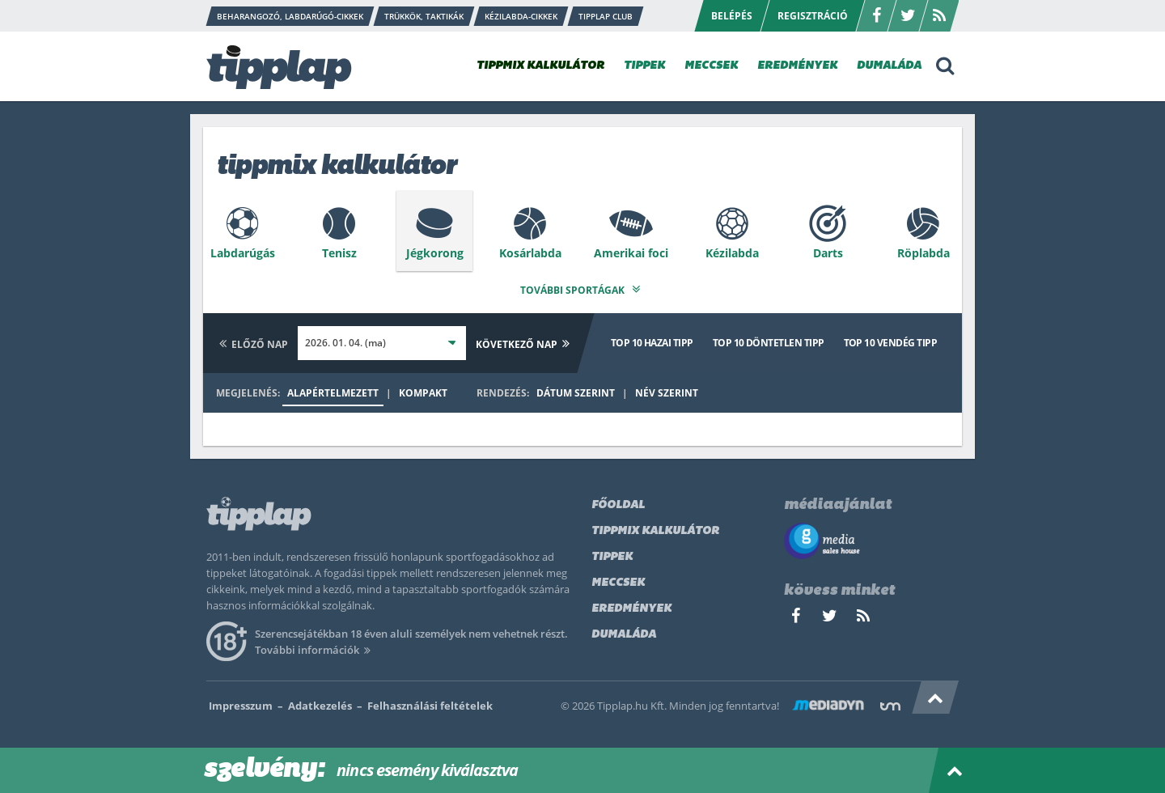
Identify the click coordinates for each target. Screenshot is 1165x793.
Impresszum (241, 703)
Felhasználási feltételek (430, 703)
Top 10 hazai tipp (652, 340)
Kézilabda (732, 253)
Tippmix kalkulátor (655, 529)
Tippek (612, 555)
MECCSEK (711, 66)
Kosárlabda (530, 253)
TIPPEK (644, 66)
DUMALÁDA (889, 66)
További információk (315, 647)
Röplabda (923, 253)
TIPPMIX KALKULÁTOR (540, 66)
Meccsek (618, 581)
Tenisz (339, 253)
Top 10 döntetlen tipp (768, 340)
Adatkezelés (320, 703)
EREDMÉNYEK (797, 66)
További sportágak (582, 288)
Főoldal (618, 503)
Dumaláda (623, 632)
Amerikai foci (631, 253)
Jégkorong (435, 253)
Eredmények (631, 606)
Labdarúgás (242, 253)
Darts (828, 253)
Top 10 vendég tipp (890, 340)
